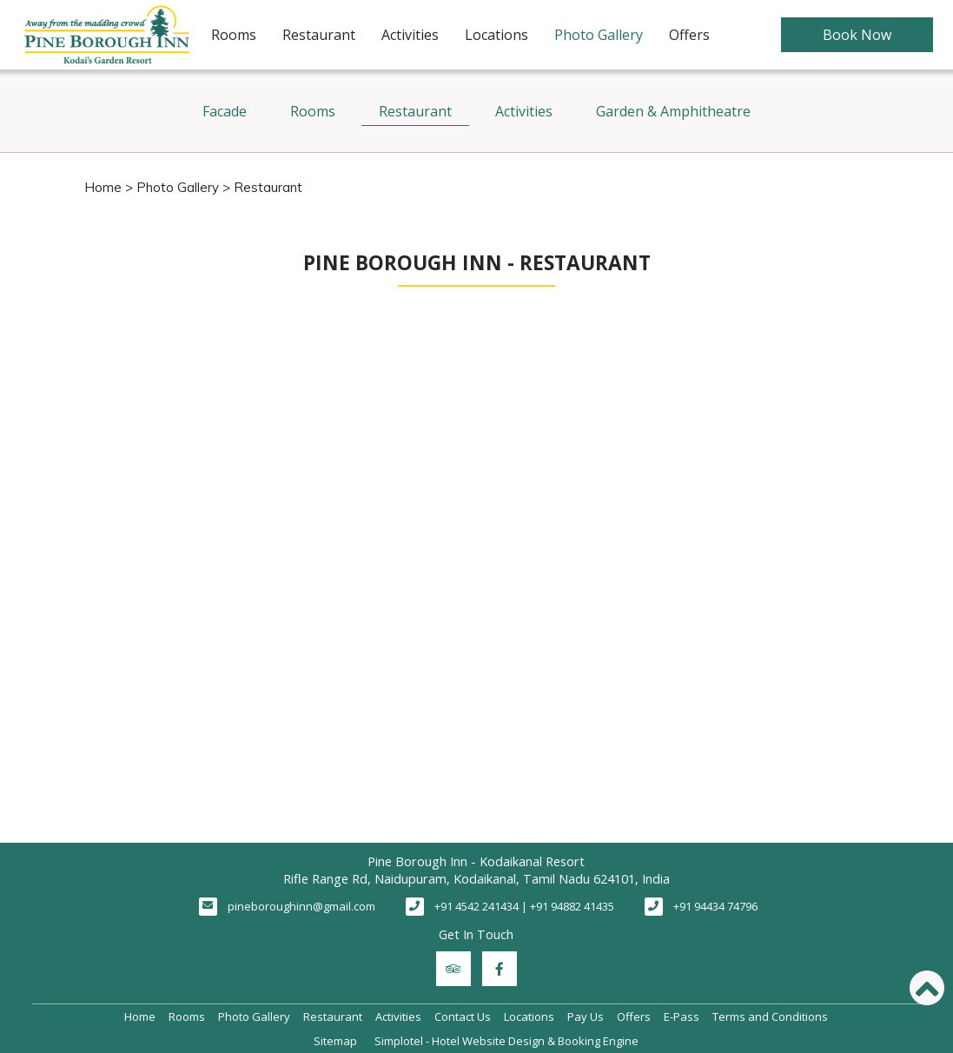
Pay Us (585, 1016)
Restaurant (318, 34)
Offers (689, 34)
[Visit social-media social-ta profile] (453, 968)
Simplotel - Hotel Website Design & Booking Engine (506, 1041)
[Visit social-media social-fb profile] (499, 968)
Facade (224, 111)
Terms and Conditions (770, 1016)
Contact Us (462, 1016)
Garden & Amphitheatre (673, 111)
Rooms (233, 34)
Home (103, 187)
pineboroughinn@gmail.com (301, 906)
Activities (410, 34)
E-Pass (681, 1016)
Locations (496, 34)
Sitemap (335, 1041)
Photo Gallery (598, 34)
